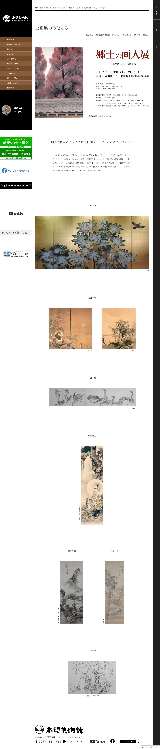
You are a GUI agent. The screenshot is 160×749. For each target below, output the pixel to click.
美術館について (13, 68)
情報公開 (10, 87)
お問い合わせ (12, 82)
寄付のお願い (12, 77)
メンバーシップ (12, 72)
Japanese (146, 747)
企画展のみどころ (13, 44)
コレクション (11, 53)
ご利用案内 (11, 58)
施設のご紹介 (12, 63)
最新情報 (10, 39)
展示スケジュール (13, 48)
